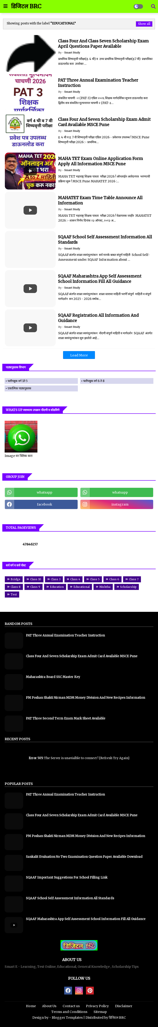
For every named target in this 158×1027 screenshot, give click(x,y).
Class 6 (114, 579)
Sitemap (100, 1012)
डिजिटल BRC (26, 6)
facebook (44, 504)
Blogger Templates (67, 1017)
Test (14, 594)
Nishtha (104, 587)
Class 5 (95, 579)
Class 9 (35, 587)
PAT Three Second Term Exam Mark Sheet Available (65, 718)
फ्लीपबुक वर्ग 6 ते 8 (93, 381)
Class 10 (35, 579)
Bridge (15, 579)
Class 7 (134, 579)
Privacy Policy (97, 1006)
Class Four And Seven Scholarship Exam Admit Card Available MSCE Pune (81, 656)
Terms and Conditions (69, 1012)
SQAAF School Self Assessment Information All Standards (70, 898)
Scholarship (128, 587)
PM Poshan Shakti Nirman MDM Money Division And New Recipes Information (85, 698)
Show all (144, 24)
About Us (49, 1006)
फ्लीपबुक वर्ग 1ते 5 (17, 381)
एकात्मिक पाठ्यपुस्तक (19, 388)
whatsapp (44, 492)
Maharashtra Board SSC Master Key (53, 677)
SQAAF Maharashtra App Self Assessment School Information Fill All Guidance (86, 919)
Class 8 (16, 587)
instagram (120, 504)
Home (31, 1006)
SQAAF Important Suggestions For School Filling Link (66, 877)
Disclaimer (123, 1006)
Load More (79, 355)
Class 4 (75, 579)
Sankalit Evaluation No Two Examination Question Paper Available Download (84, 857)
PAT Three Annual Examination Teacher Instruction (65, 635)
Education (57, 587)
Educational (81, 587)
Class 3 (56, 579)
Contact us (71, 1006)
